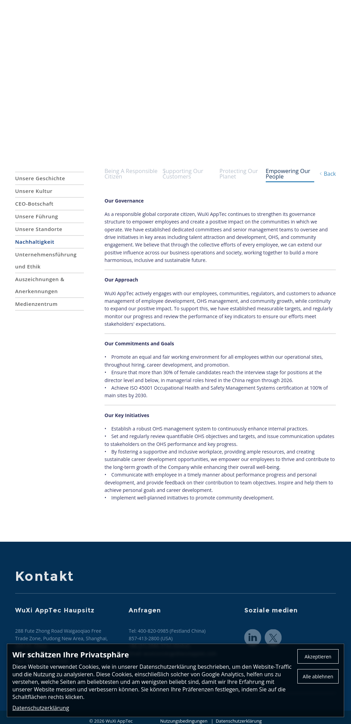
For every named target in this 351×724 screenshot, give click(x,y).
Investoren (321, 20)
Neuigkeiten (242, 20)
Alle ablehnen (318, 676)
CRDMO (202, 20)
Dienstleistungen (155, 20)
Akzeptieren (318, 656)
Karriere (283, 20)
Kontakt (263, 8)
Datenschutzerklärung (40, 708)
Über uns (108, 20)
